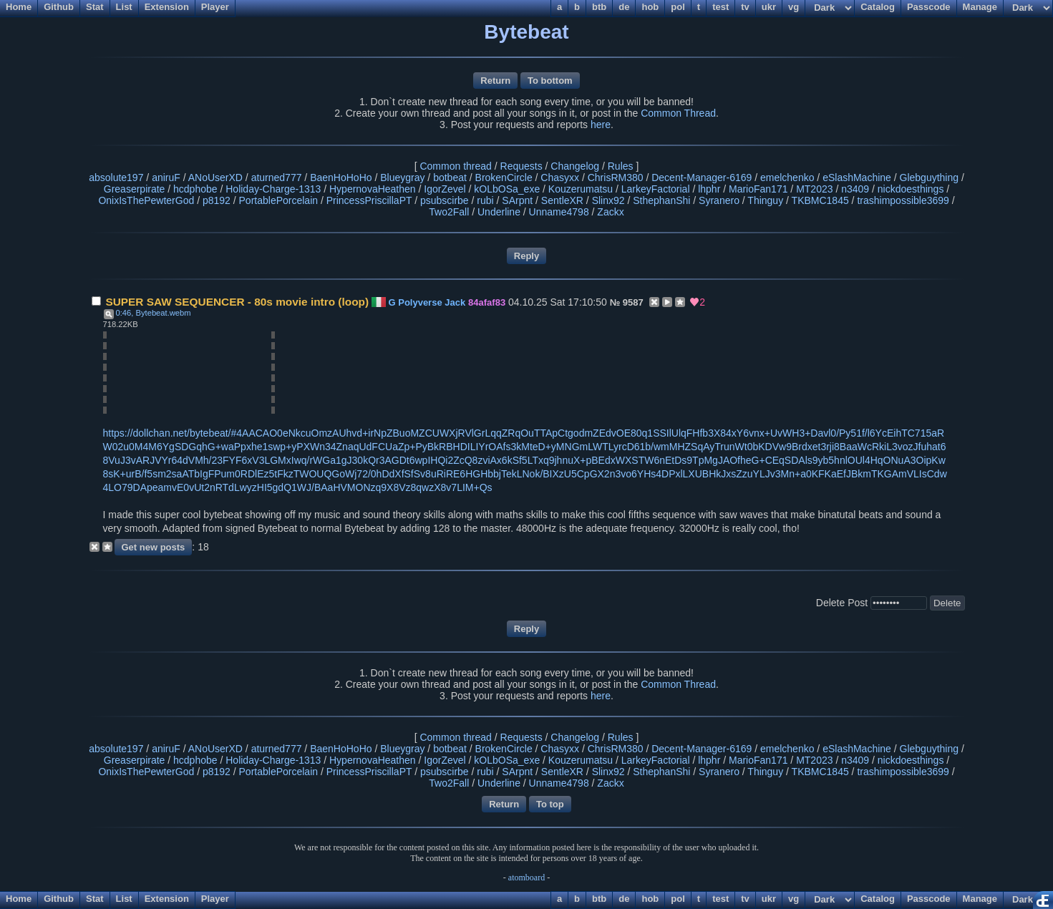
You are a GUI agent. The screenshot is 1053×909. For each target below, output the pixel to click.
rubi (485, 200)
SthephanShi (661, 200)
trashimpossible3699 (902, 200)
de (623, 898)
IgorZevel (444, 189)
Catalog (877, 898)
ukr (769, 898)
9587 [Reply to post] (633, 302)
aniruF (166, 177)
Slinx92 (608, 200)
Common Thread (678, 113)
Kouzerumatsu (580, 189)
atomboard (526, 877)
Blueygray (402, 177)
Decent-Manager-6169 (701, 177)
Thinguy (765, 200)
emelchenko (787, 177)
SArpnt (517, 200)
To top (550, 804)
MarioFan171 (758, 189)
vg (793, 898)
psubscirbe (444, 200)
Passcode (929, 898)
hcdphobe (195, 189)
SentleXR (562, 200)
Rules (621, 166)
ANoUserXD (215, 177)
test (720, 898)
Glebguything (929, 177)
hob (650, 898)
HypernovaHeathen (372, 189)
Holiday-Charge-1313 (273, 189)
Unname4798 (559, 212)
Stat (95, 898)
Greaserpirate (134, 189)
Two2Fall (449, 212)
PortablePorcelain (279, 200)
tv (745, 898)
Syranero (719, 200)
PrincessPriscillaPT (369, 200)
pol (678, 898)
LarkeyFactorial (655, 189)
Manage (980, 898)
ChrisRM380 (616, 177)
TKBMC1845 (820, 200)
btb (599, 898)
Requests (521, 166)
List (124, 898)
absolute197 (116, 177)
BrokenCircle (504, 177)
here (601, 124)
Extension (167, 898)
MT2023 (814, 189)
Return (495, 80)
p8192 (217, 200)
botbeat (450, 177)
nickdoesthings (911, 189)
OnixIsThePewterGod (146, 200)
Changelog (574, 166)
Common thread (455, 166)
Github (59, 898)
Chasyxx (559, 177)
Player (215, 898)
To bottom (550, 80)
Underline (498, 212)
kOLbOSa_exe (507, 189)
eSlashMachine (856, 177)
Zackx (610, 212)
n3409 (855, 189)
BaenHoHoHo (341, 177)
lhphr (709, 189)
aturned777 (276, 177)
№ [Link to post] (615, 302)
